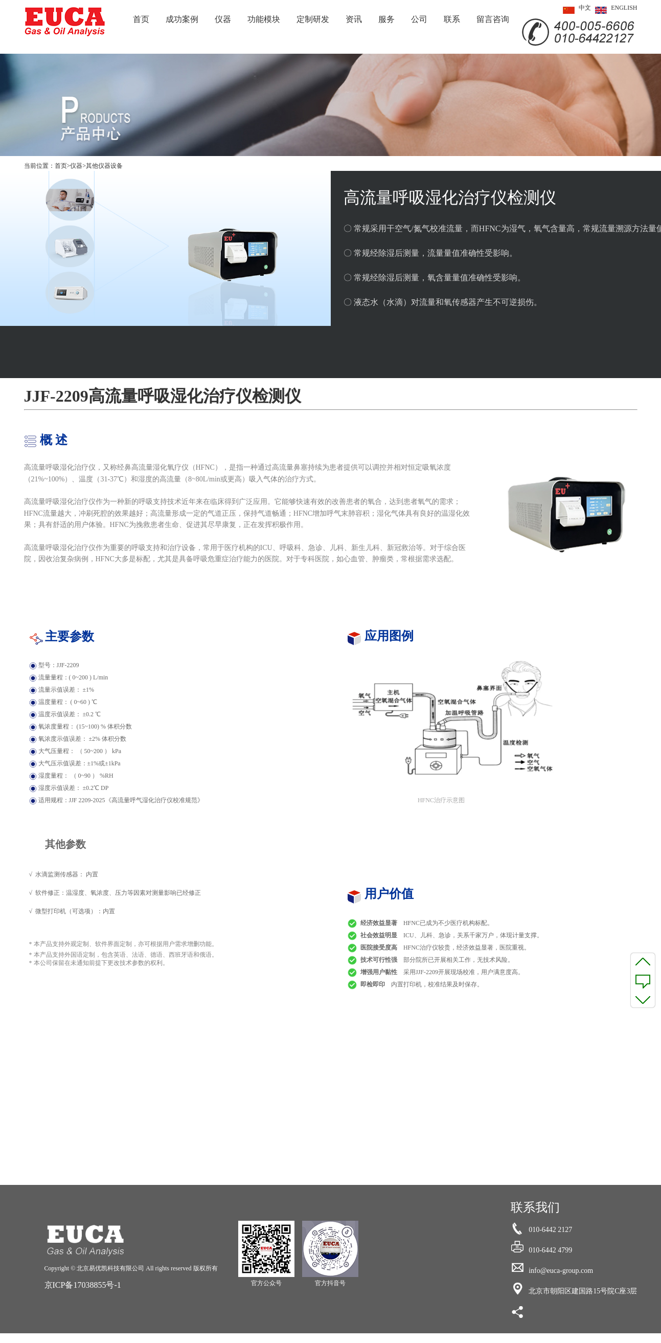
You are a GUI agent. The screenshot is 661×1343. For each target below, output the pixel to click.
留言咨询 (492, 19)
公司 (419, 19)
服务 (386, 19)
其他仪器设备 (104, 165)
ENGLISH (614, 10)
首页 (141, 19)
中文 (575, 10)
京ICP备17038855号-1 (82, 1285)
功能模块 (263, 19)
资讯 (354, 19)
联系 (452, 19)
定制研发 (313, 19)
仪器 (223, 19)
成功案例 (182, 19)
